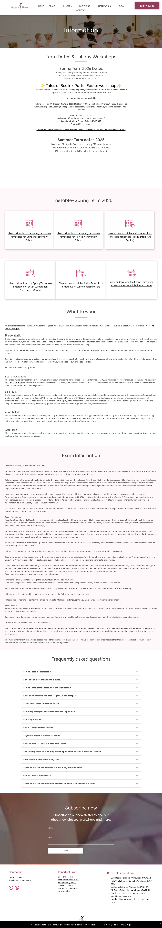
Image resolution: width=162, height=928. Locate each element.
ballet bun (69, 361)
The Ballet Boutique (14, 382)
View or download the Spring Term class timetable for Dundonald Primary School (29, 236)
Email (50, 838)
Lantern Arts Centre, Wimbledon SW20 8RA (130, 886)
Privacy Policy (64, 891)
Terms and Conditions (67, 888)
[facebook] (11, 888)
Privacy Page (125, 924)
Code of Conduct (65, 885)
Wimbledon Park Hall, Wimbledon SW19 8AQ (131, 877)
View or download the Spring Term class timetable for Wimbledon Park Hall (81, 284)
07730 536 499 (15, 877)
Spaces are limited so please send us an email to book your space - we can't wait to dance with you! (81, 129)
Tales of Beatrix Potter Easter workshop (81, 85)
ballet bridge (85, 361)
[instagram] (17, 888)
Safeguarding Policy (67, 882)
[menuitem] (41, 6)
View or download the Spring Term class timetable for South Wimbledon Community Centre (30, 286)
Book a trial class (65, 876)
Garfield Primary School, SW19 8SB (85, 120)
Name (50, 828)
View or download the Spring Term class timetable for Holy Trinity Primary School (78, 236)
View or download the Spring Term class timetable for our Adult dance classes (131, 283)
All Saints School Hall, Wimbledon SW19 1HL (131, 889)
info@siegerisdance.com (67, 599)
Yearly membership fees (68, 879)
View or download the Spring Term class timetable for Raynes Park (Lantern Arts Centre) (130, 236)
